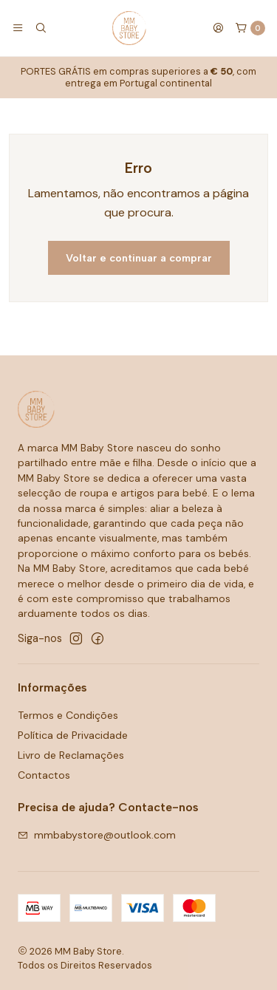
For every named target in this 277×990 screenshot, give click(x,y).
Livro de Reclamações (71, 755)
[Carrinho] (250, 28)
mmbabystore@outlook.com (97, 835)
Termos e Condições (68, 715)
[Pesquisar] (40, 28)
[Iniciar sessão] (218, 28)
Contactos (44, 775)
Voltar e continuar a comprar (139, 257)
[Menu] (18, 28)
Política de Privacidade (73, 735)
